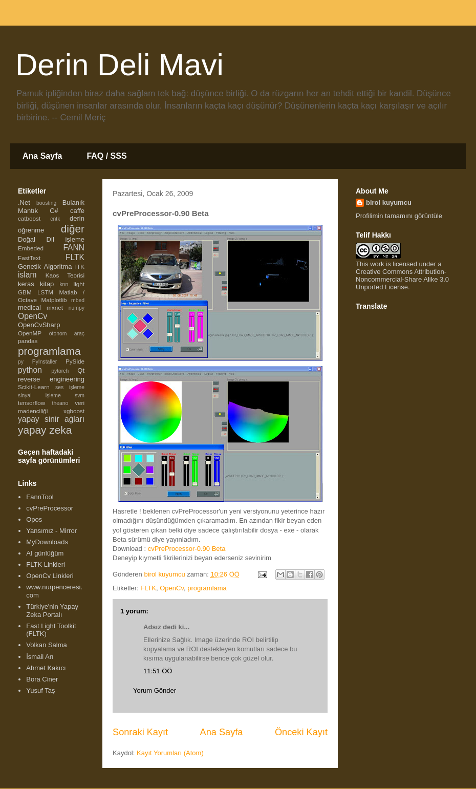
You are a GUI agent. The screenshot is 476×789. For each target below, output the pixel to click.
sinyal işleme (39, 395)
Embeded (31, 248)
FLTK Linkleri (45, 564)
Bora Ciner (42, 679)
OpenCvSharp (39, 325)
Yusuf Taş (40, 690)
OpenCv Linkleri (50, 576)
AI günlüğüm (44, 553)
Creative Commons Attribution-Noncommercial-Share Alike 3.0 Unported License (402, 279)
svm (79, 395)
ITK (79, 266)
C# (54, 211)
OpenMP (29, 333)
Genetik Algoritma (45, 266)
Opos (34, 519)
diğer (72, 228)
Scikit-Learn (34, 386)
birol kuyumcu (389, 202)
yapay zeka (45, 430)
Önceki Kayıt (301, 732)
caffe (77, 211)
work (377, 264)
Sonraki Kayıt (140, 732)
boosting (46, 203)
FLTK (148, 588)
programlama (207, 588)
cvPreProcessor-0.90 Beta (187, 548)
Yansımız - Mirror (51, 531)
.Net (24, 202)
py (21, 362)
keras (26, 284)
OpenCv (172, 588)
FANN (73, 247)
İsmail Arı (39, 656)
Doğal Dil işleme (51, 239)
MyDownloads (47, 542)
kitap (47, 284)
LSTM (45, 292)
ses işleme (69, 387)
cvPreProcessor (49, 508)
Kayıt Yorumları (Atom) (170, 753)
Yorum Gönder (154, 690)
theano (60, 403)
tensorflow (31, 402)
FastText (29, 257)
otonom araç (66, 333)
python (30, 370)
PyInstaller (44, 362)
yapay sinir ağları (51, 419)
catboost (29, 218)
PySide (75, 361)
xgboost (73, 411)
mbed (77, 300)
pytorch (60, 371)
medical (29, 307)
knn (63, 284)
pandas (27, 340)
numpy (76, 308)
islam (27, 274)
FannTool (39, 497)
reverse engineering (51, 379)
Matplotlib (54, 299)
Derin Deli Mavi (119, 65)
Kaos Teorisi (65, 275)
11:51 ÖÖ (157, 671)
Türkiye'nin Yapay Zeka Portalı (52, 611)
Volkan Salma (46, 645)
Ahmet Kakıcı (46, 668)
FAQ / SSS (106, 156)
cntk (55, 219)
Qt (80, 370)
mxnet (55, 307)
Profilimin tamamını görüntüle (399, 216)
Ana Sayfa (42, 156)
